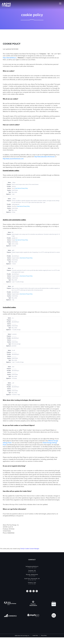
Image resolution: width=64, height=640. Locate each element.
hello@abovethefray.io (32, 566)
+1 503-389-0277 (32, 568)
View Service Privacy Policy (21, 188)
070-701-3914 (32, 576)
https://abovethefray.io (9, 58)
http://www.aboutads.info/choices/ (44, 157)
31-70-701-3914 (32, 584)
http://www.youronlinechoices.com (13, 159)
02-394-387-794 (32, 580)
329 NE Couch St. (32, 572)
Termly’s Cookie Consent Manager (29, 548)
